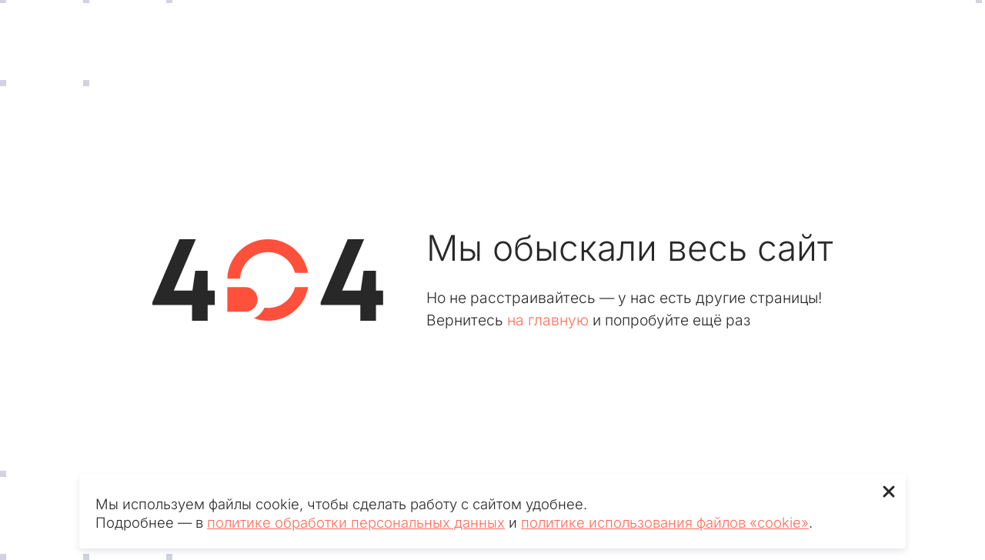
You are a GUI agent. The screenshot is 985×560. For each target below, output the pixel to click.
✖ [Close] (888, 491)
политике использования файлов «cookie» (665, 522)
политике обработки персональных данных (356, 522)
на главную (548, 320)
